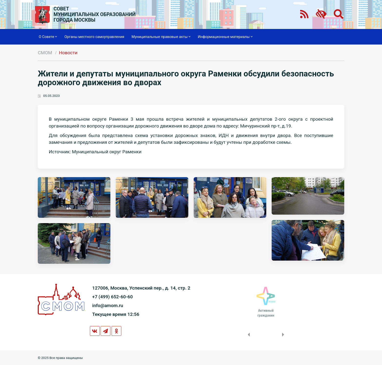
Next (284, 335)
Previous (248, 335)
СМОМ (45, 52)
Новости (68, 52)
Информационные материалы (225, 37)
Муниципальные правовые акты (161, 37)
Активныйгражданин (265, 313)
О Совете (48, 37)
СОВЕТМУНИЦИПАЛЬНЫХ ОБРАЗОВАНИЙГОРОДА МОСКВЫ (95, 14)
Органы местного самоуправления (94, 37)
